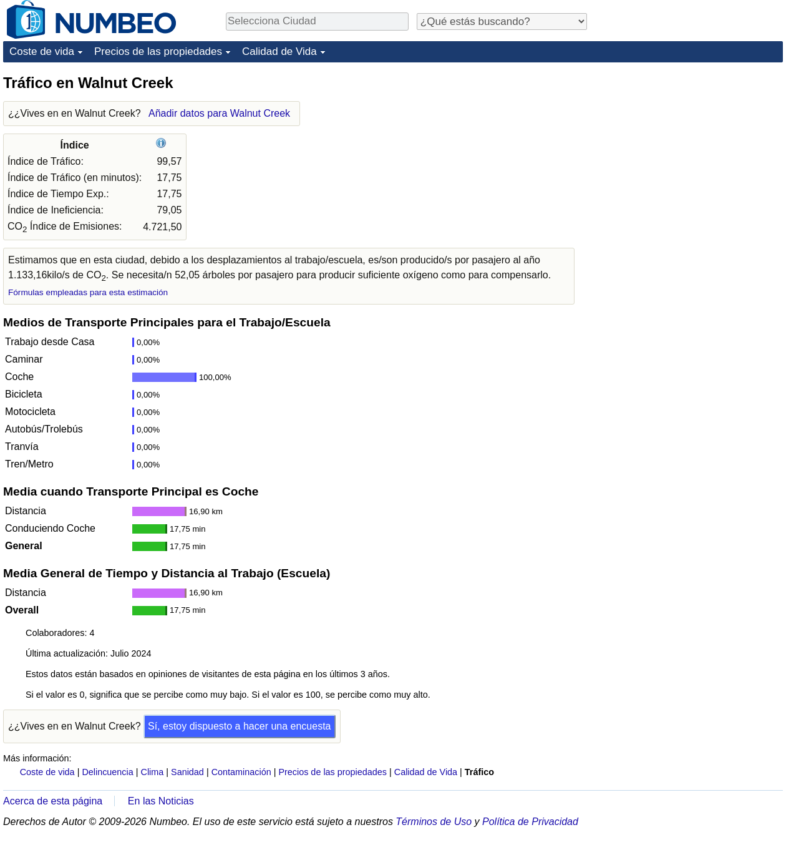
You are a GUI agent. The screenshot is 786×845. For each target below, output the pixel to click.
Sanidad (187, 772)
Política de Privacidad (530, 821)
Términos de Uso (433, 821)
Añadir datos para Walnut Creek (219, 113)
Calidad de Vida (279, 51)
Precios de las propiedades (158, 51)
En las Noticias (161, 801)
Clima (152, 772)
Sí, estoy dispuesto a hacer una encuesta (239, 726)
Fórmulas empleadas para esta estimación (88, 292)
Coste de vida (41, 51)
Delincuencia (107, 772)
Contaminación (241, 772)
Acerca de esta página (52, 801)
